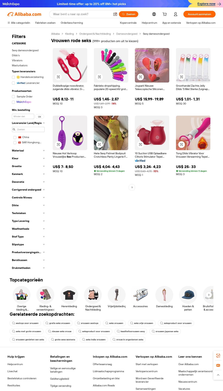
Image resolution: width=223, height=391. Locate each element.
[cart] (165, 14)
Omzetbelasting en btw (106, 378)
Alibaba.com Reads (104, 385)
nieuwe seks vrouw (59, 331)
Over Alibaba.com (188, 364)
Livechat (12, 371)
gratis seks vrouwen (58, 323)
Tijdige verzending (60, 385)
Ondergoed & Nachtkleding (95, 33)
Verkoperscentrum (147, 371)
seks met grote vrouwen (26, 331)
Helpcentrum (15, 364)
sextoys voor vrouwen (25, 323)
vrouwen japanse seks (165, 331)
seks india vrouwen (94, 339)
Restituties (13, 385)
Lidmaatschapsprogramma (108, 371)
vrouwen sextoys (87, 323)
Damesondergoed (126, 33)
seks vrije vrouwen (141, 323)
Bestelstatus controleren (21, 378)
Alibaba (55, 33)
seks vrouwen (114, 323)
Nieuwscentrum (187, 381)
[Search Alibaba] (81, 14)
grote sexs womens (63, 339)
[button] (115, 14)
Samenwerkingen (146, 388)
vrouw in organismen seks (128, 339)
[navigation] (28, 152)
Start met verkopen (147, 364)
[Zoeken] (128, 14)
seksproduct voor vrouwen (176, 323)
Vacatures (184, 388)
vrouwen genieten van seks (28, 339)
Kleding (69, 33)
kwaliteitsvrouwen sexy (131, 331)
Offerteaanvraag (102, 364)
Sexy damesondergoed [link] (156, 33)
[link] (218, 355)
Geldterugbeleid (59, 378)
